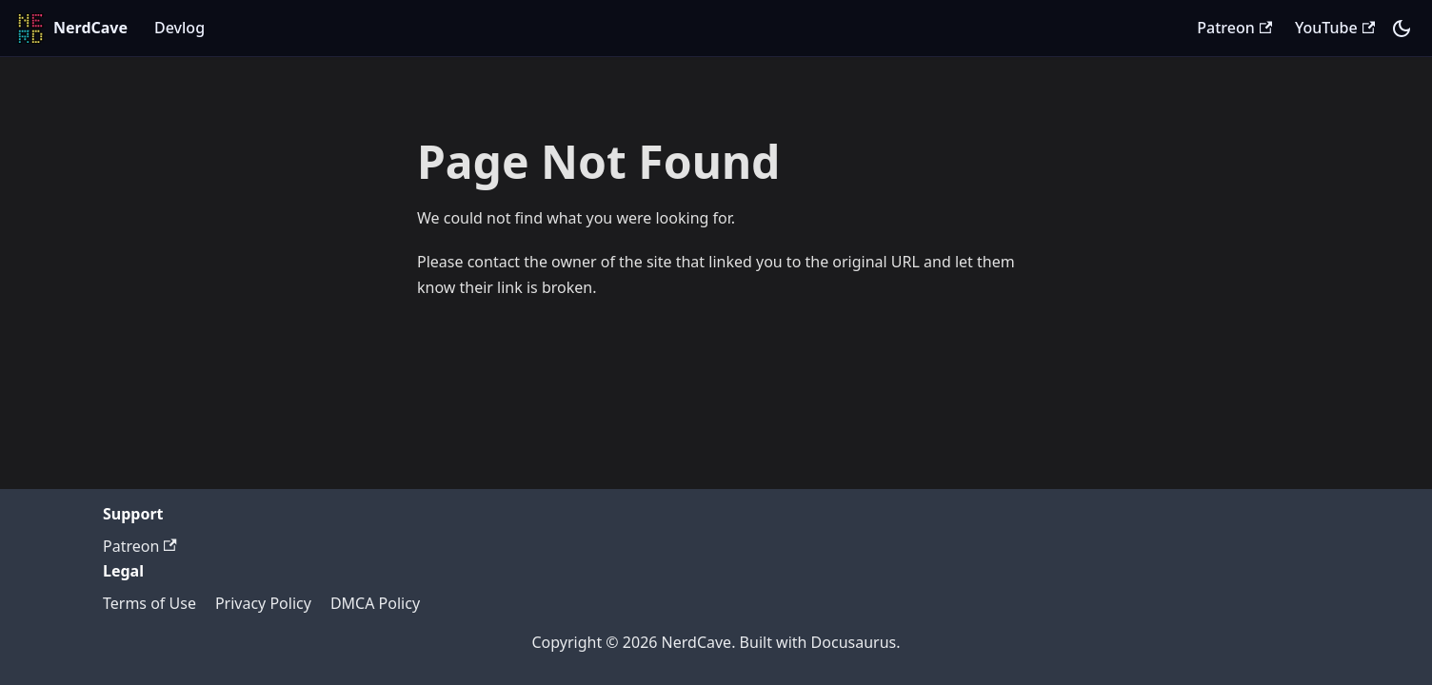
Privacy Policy (263, 603)
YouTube (1335, 27)
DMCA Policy (375, 603)
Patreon (1234, 27)
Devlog (179, 27)
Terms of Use (149, 603)
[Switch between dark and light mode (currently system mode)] (1401, 28)
